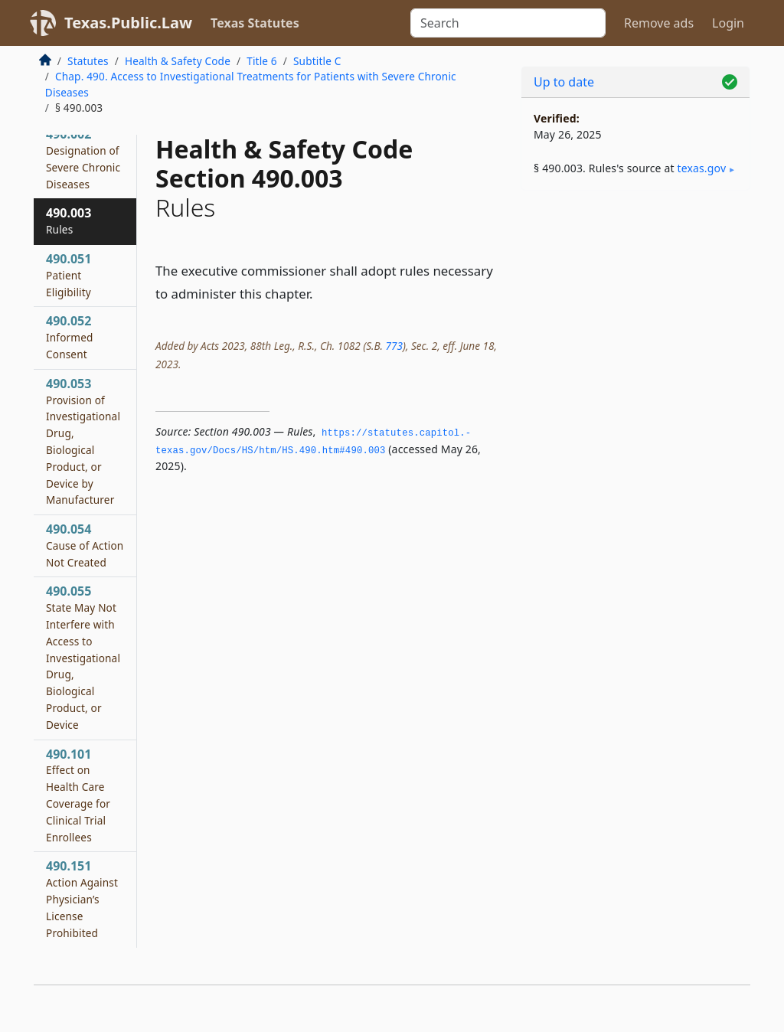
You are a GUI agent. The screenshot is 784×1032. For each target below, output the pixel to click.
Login (728, 23)
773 (393, 345)
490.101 (78, 795)
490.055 (83, 657)
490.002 (83, 158)
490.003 (68, 220)
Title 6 (262, 61)
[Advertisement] (635, 307)
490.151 (82, 898)
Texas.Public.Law (128, 22)
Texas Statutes (255, 23)
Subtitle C (317, 61)
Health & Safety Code (177, 61)
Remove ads (659, 23)
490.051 (68, 274)
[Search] (508, 23)
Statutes (88, 61)
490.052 (69, 336)
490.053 (83, 441)
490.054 (84, 545)
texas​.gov (701, 168)
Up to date (564, 81)
